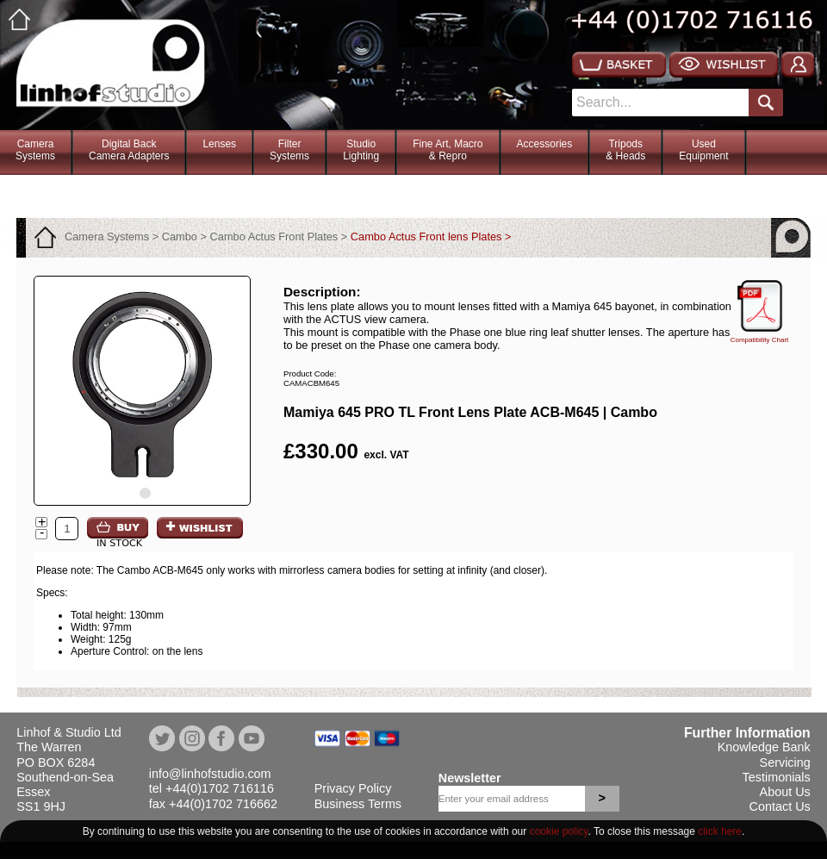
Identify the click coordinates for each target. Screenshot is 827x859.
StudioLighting (361, 150)
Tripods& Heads (625, 150)
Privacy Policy (353, 788)
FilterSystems (289, 150)
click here (720, 831)
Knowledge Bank (764, 747)
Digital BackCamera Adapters (129, 150)
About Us (785, 792)
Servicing (785, 762)
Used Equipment (703, 150)
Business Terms (357, 804)
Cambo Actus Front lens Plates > (431, 236)
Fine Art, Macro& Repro (447, 150)
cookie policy (559, 831)
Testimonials (777, 777)
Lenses (219, 144)
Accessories (545, 144)
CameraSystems (35, 150)
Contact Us (780, 806)
